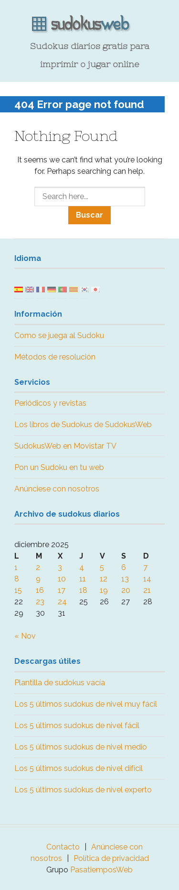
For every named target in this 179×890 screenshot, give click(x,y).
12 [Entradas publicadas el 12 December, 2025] (103, 578)
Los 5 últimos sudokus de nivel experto (83, 789)
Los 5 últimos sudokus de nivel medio (80, 746)
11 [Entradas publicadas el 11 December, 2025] (82, 578)
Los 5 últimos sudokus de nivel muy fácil (85, 704)
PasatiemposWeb (101, 869)
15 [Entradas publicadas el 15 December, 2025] (18, 590)
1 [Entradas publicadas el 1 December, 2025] (16, 567)
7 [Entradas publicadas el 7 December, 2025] (145, 567)
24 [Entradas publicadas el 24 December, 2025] (62, 601)
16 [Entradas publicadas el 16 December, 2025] (40, 590)
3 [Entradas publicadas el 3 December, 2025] (60, 567)
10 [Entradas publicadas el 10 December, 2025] (62, 578)
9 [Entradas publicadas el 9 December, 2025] (38, 578)
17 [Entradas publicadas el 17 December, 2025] (61, 590)
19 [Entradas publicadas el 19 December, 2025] (104, 590)
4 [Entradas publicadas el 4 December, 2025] (81, 567)
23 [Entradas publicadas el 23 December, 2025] (40, 601)
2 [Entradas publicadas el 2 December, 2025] (38, 567)
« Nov (25, 635)
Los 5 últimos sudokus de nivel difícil (78, 768)
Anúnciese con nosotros (56, 488)
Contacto (63, 846)
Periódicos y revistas (50, 403)
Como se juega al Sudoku (59, 335)
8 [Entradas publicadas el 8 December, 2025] (16, 578)
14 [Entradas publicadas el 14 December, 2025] (147, 578)
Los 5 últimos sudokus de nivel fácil (76, 725)
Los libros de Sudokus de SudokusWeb (83, 424)
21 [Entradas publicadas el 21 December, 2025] (147, 590)
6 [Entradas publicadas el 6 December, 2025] (123, 567)
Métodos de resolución (54, 356)
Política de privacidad (111, 858)
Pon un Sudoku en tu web (59, 467)
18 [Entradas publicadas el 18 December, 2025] (83, 590)
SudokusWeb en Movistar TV (65, 445)
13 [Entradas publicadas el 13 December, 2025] (125, 578)
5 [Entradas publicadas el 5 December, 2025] (102, 567)
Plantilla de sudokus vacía (59, 682)
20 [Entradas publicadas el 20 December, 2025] (125, 590)
